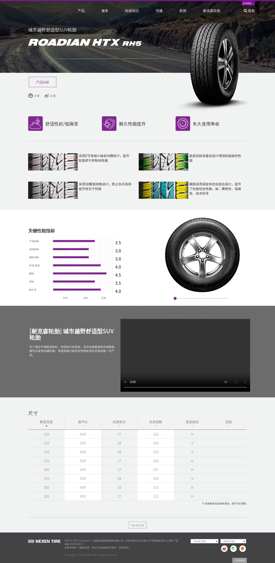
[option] (202, 255)
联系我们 (124, 547)
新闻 (182, 10)
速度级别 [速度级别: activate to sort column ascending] (192, 422)
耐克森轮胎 (211, 10)
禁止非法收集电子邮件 (104, 547)
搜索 (249, 10)
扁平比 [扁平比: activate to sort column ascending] (83, 422)
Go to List (137, 525)
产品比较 (42, 81)
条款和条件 (71, 547)
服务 (104, 10)
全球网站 (247, 3)
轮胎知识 (132, 10)
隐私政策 (84, 547)
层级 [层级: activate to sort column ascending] (228, 422)
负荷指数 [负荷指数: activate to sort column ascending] (155, 422)
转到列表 (239, 560)
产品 (81, 10)
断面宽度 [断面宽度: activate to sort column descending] (46, 422)
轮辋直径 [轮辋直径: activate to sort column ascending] (119, 422)
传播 (159, 10)
